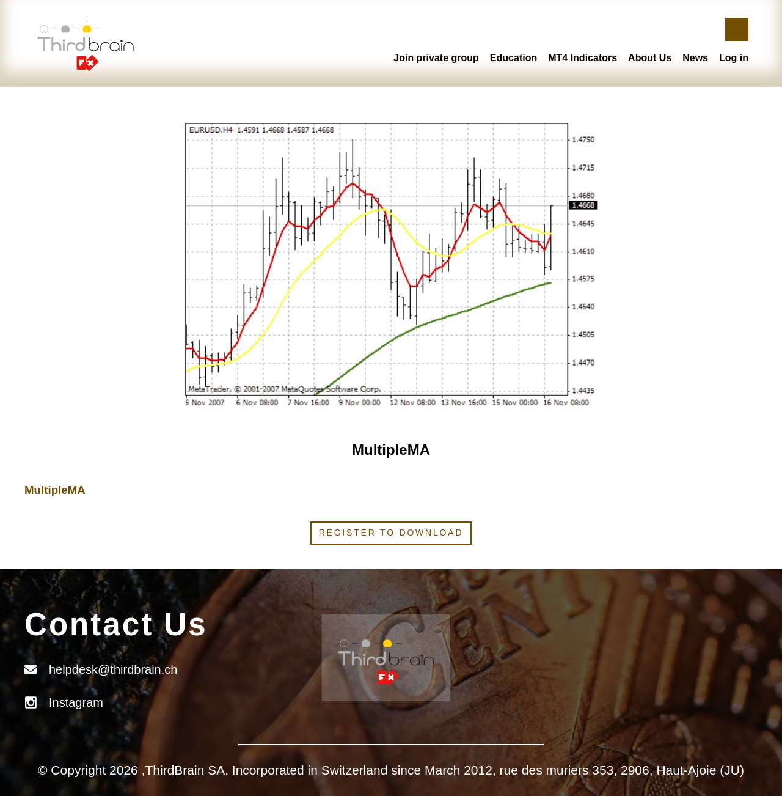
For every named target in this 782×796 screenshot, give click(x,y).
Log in (733, 58)
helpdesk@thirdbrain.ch (113, 669)
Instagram (76, 702)
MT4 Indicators (582, 58)
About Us (649, 58)
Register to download (391, 532)
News (695, 58)
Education (513, 58)
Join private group (436, 58)
